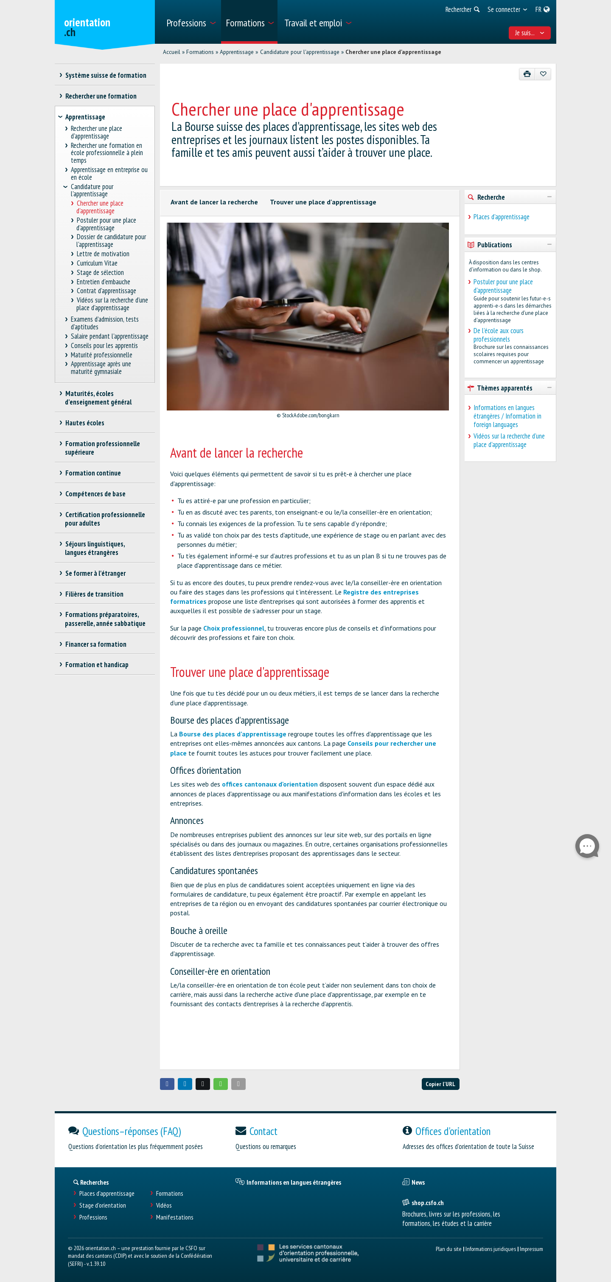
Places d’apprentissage (107, 1193)
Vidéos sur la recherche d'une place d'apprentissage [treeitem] (112, 304)
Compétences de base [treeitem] (95, 493)
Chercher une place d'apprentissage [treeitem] (99, 207)
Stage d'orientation (102, 1205)
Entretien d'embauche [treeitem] (103, 281)
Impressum (531, 1249)
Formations (200, 52)
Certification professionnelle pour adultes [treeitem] (105, 519)
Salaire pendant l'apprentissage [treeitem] (110, 336)
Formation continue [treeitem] (93, 473)
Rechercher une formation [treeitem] (101, 96)
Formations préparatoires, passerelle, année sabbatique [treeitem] (105, 619)
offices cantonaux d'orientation (270, 784)
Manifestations (174, 1217)
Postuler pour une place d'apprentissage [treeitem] (106, 224)
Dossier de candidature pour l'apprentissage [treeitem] (111, 240)
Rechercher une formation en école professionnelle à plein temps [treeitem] (107, 153)
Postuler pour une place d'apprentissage (503, 285)
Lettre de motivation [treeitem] (102, 253)
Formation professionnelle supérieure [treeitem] (102, 448)
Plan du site (449, 1249)
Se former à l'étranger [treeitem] (95, 573)
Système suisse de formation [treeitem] (105, 75)
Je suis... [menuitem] (530, 32)
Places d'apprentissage (502, 216)
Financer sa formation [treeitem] (95, 644)
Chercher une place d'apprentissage (393, 52)
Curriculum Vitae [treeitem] (97, 263)
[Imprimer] (527, 74)
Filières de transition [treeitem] (94, 594)
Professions (93, 1217)
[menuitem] (190, 22)
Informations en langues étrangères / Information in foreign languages (507, 416)
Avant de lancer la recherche (214, 202)
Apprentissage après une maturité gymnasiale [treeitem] (101, 367)
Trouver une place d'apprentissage (323, 202)
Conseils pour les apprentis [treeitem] (104, 345)
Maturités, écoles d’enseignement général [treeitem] (98, 398)
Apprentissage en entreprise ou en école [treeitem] (109, 173)
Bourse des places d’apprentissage (232, 734)
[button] (167, 1084)
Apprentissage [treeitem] (85, 117)
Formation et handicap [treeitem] (97, 664)
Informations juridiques (490, 1249)
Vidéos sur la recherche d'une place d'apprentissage (509, 440)
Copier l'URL (440, 1084)
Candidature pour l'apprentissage (299, 52)
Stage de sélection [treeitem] (100, 272)
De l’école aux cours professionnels (499, 334)
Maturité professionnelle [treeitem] (102, 355)
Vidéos (164, 1205)
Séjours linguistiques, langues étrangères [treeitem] (95, 548)
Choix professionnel (233, 628)
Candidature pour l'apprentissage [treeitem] (92, 190)
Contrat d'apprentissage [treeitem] (106, 290)
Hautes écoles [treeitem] (84, 422)
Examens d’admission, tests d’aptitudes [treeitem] (105, 323)
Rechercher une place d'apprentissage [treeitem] (97, 132)
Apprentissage (237, 52)
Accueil (171, 52)
